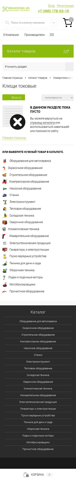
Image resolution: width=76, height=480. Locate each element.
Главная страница (14, 137)
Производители (34, 34)
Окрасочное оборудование (22, 167)
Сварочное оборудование (22, 222)
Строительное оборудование (24, 174)
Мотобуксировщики (18, 284)
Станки (10, 195)
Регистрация (65, 5)
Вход (51, 5)
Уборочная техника (18, 270)
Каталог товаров (38, 51)
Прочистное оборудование (23, 291)
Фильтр (13, 97)
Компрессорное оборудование (25, 181)
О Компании (11, 34)
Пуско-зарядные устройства (24, 256)
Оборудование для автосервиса (26, 160)
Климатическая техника (20, 229)
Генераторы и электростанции (25, 249)
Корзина (38, 474)
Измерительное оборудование (25, 236)
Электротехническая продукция (26, 243)
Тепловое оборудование (21, 208)
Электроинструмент (19, 201)
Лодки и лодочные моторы (22, 277)
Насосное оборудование (21, 188)
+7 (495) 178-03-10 (53, 11)
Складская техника (18, 215)
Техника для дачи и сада (21, 263)
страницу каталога (42, 122)
